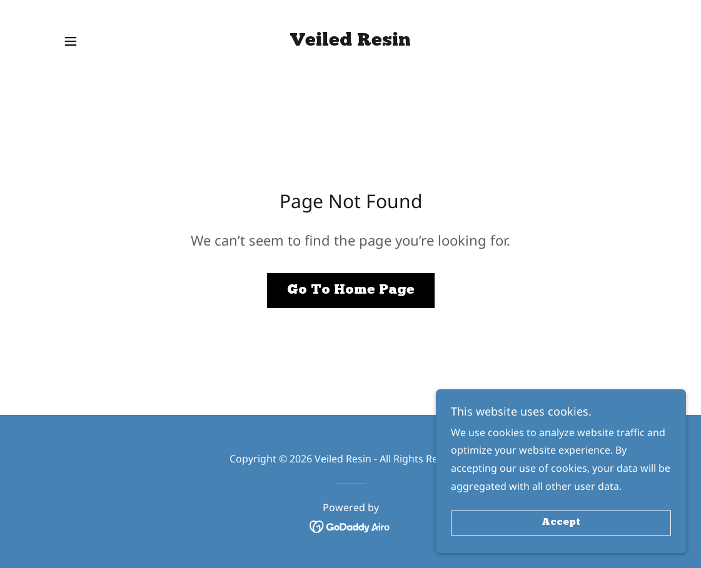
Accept (561, 523)
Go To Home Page (351, 290)
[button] (70, 41)
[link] (350, 42)
